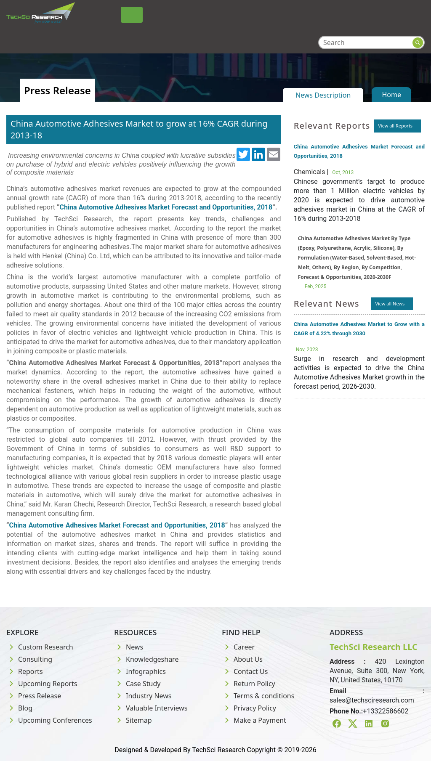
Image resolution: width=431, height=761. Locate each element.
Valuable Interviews (150, 708)
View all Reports (395, 125)
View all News (389, 303)
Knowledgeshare (146, 659)
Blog (19, 708)
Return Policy (248, 683)
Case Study (137, 683)
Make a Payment (254, 720)
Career (238, 647)
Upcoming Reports (41, 683)
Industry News (143, 695)
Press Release (33, 695)
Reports (24, 671)
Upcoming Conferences (49, 720)
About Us (242, 659)
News (128, 647)
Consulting (29, 659)
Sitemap (133, 720)
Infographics (140, 671)
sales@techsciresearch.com (372, 700)
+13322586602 (385, 711)
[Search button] (417, 42)
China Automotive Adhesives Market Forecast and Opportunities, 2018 (165, 207)
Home (391, 94)
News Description (323, 95)
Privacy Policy (249, 708)
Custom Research (39, 647)
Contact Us (245, 671)
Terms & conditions (258, 695)
